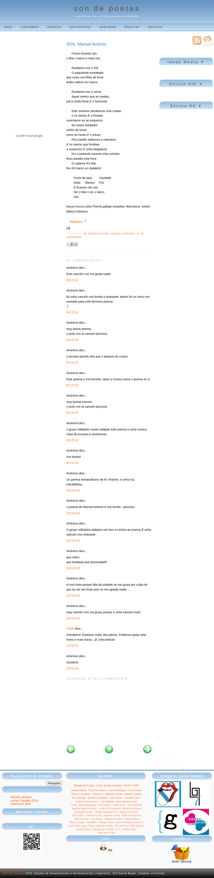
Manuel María (79, 790)
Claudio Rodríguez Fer (105, 812)
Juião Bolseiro (81, 818)
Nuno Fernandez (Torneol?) (129, 822)
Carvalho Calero (132, 797)
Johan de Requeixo (131, 815)
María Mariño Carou (126, 801)
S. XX (140, 233)
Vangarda (73, 237)
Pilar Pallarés (137, 825)
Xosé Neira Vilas (106, 832)
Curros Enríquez (118, 790)
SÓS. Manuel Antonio (86, 44)
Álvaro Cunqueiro (80, 793)
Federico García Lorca (87, 801)
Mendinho (91, 822)
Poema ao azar (20, 803)
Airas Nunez (116, 797)
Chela (70, 628)
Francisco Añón (112, 815)
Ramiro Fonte (83, 829)
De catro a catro (96, 233)
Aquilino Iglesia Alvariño (84, 808)
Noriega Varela (106, 822)
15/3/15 (72, 645)
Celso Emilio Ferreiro (109, 785)
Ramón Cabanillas (98, 797)
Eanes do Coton (94, 815)
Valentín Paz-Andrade (103, 829)
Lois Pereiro (135, 790)
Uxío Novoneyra (98, 790)
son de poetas (107, 8)
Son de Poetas (13, 873)
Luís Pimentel (107, 801)
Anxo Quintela (134, 804)
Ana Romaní (104, 804)
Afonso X (97, 793)
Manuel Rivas (132, 818)
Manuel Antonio (123, 233)
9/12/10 (72, 280)
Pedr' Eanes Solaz (78, 825)
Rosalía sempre (20, 797)
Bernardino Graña (84, 812)
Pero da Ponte (122, 825)
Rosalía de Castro (84, 785)
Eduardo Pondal (113, 793)
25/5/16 (72, 668)
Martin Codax (131, 785)
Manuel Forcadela (114, 818)
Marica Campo (77, 822)
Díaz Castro (78, 815)
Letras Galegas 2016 (24, 800)
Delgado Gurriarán (128, 812)
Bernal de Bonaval (132, 808)
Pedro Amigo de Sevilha (101, 825)
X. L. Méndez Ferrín (126, 829)
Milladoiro (76, 221)
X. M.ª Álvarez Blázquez (83, 805)
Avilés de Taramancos (110, 808)
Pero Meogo (79, 797)
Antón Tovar (119, 804)
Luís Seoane (96, 818)
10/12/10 (73, 490)
